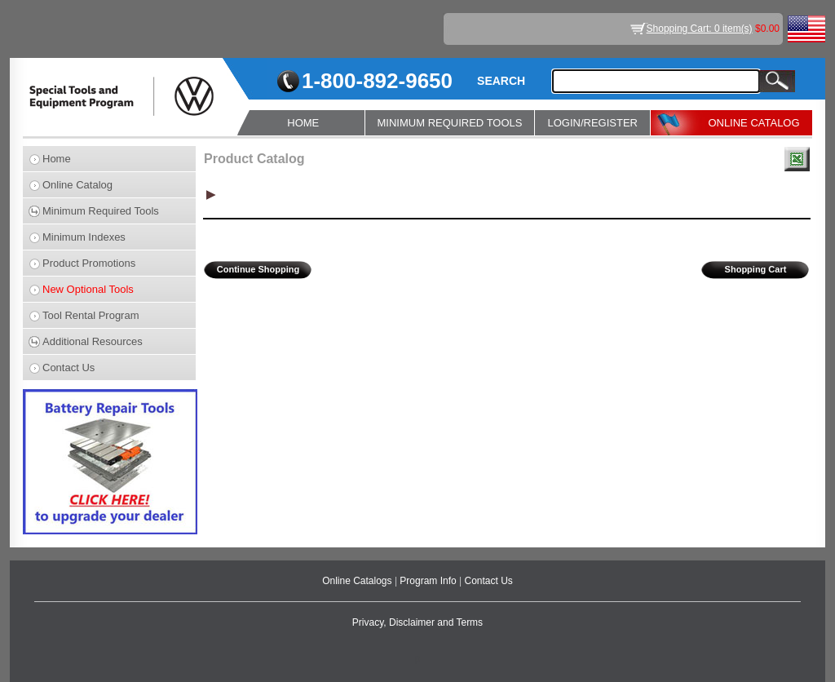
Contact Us (68, 367)
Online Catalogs (358, 581)
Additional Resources (92, 341)
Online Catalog (77, 185)
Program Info (429, 581)
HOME (303, 123)
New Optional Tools (88, 289)
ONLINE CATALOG (753, 123)
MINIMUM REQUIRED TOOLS (450, 123)
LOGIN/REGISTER (592, 123)
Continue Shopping (258, 269)
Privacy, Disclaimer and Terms (417, 622)
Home (56, 159)
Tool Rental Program (90, 315)
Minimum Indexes (84, 237)
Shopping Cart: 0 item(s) (700, 28)
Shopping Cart (756, 269)
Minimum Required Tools (100, 211)
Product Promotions (88, 263)
